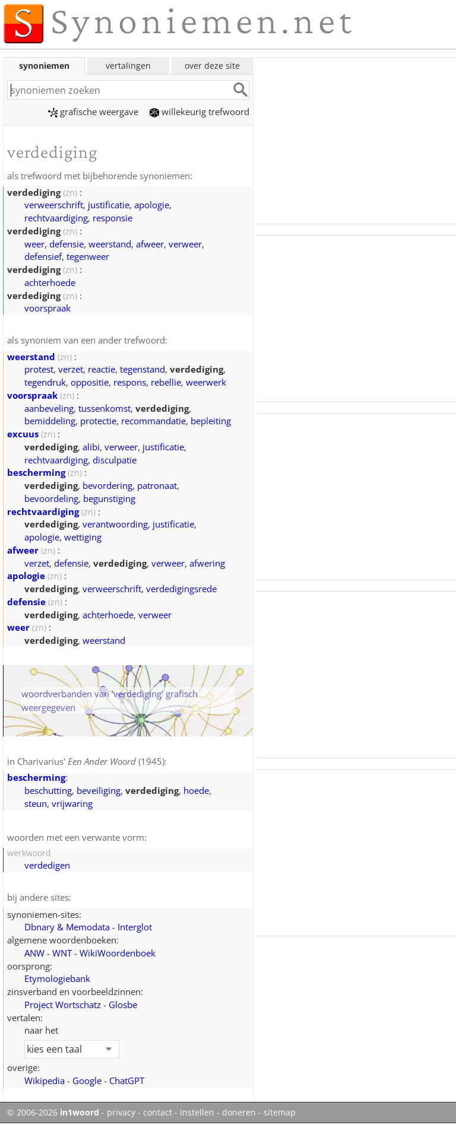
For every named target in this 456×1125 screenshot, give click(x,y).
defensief (43, 256)
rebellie (166, 382)
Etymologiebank (57, 978)
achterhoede (49, 282)
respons (129, 382)
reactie (101, 369)
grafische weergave (93, 111)
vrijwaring (72, 803)
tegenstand (142, 369)
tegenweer (87, 256)
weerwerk (206, 382)
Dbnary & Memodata (67, 927)
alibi (91, 447)
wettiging (83, 537)
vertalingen (128, 65)
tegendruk (45, 382)
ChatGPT (126, 1080)
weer (34, 244)
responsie (112, 218)
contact (157, 1112)
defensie (66, 244)
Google (87, 1080)
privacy (121, 1112)
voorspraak (47, 308)
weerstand (109, 244)
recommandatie (153, 421)
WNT (62, 953)
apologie (151, 205)
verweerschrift (53, 205)
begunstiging (109, 498)
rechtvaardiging (56, 218)
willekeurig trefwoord (199, 111)
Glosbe (123, 1004)
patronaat (157, 485)
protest (38, 369)
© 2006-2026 (53, 1112)
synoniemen (44, 65)
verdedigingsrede (181, 589)
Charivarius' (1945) (90, 761)
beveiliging (99, 790)
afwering (207, 563)
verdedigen (47, 865)
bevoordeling (51, 498)
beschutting (48, 790)
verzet (70, 369)
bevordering (107, 485)
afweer (150, 244)
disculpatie (115, 460)
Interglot (135, 927)
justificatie (108, 205)
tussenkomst (104, 408)
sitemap (280, 1112)
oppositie (90, 382)
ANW (34, 953)
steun (35, 803)
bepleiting (211, 421)
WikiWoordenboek (118, 953)
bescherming (36, 472)
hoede (196, 790)
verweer (185, 244)
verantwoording (115, 524)
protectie (98, 421)
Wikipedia (44, 1080)
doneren (239, 1112)
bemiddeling (49, 421)
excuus (23, 434)
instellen (197, 1112)
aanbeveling (49, 408)
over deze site (212, 65)
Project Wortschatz (62, 1004)
